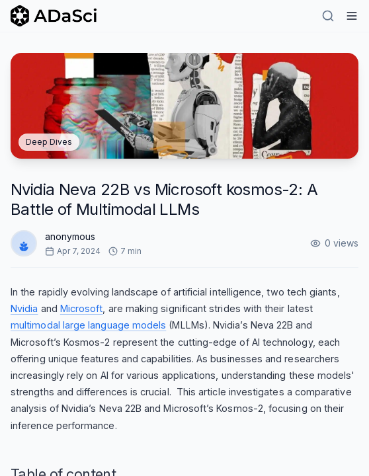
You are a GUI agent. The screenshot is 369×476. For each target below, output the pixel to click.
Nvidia (24, 308)
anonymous (70, 236)
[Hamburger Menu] (351, 15)
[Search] (328, 16)
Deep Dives (49, 142)
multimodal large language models (88, 325)
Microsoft (81, 308)
